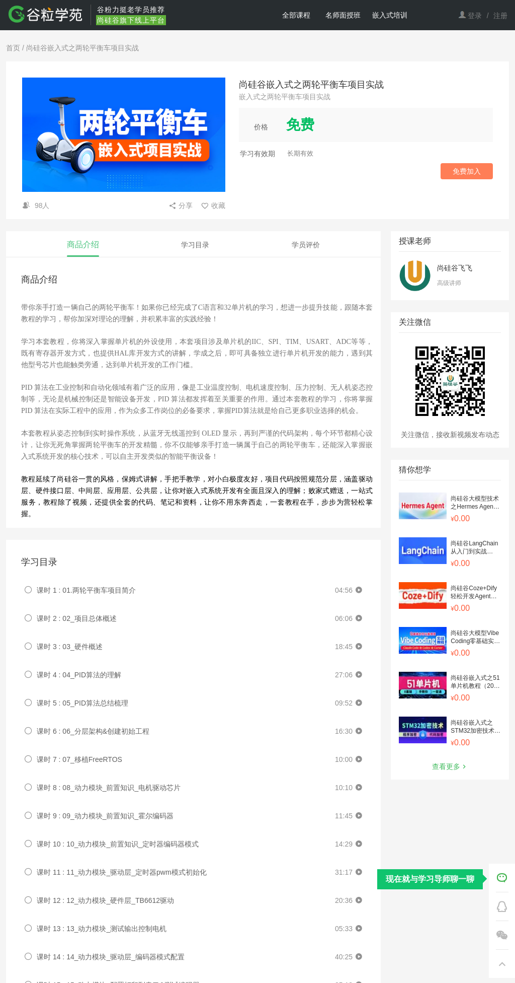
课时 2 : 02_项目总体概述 (77, 618)
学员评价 (306, 245)
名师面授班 (343, 15)
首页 (13, 48)
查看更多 (450, 766)
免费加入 (467, 171)
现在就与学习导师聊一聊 (430, 879)
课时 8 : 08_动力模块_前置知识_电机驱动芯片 (109, 788)
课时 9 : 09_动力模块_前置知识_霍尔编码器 (105, 816)
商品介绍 (83, 244)
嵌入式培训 (389, 15)
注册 (500, 16)
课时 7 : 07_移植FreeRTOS (79, 759)
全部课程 (296, 15)
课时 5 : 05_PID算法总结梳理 (82, 703)
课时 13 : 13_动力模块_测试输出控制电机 (101, 929)
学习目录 (195, 245)
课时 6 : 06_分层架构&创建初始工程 (93, 731)
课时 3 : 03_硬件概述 (70, 647)
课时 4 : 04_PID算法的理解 (79, 675)
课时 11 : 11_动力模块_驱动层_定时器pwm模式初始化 (122, 872)
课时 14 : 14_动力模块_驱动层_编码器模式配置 (111, 957)
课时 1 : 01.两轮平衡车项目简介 (86, 590)
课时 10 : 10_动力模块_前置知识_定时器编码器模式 (118, 844)
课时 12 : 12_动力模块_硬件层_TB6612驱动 (105, 900)
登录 (475, 16)
